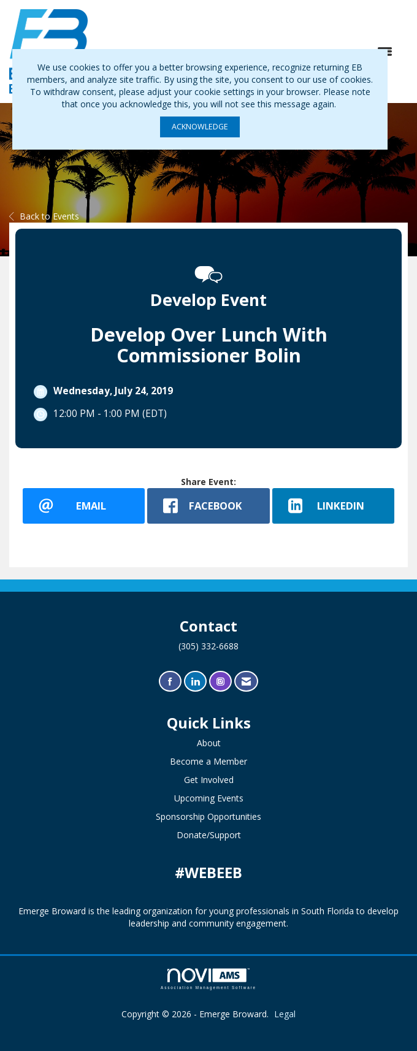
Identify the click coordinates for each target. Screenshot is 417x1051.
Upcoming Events (208, 798)
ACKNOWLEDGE (200, 126)
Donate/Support (209, 835)
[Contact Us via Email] (246, 681)
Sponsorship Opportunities (208, 816)
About (209, 743)
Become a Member (208, 761)
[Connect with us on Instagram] (220, 681)
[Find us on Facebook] (170, 681)
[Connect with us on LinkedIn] (195, 681)
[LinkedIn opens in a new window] (333, 506)
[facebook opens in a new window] (208, 506)
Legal (285, 1014)
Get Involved (209, 779)
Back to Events (44, 216)
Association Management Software (208, 979)
